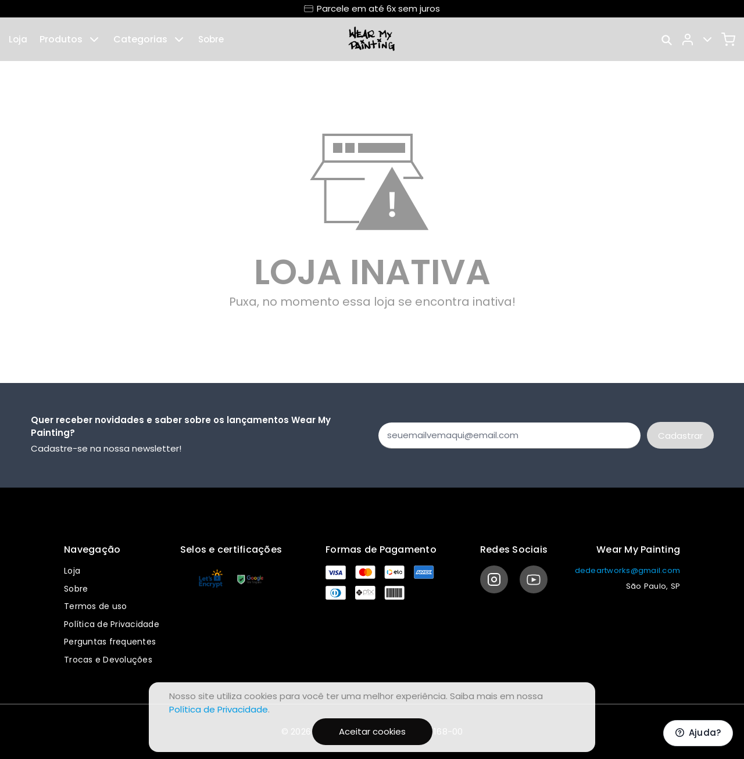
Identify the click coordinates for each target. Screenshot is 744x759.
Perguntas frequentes (110, 641)
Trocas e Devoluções (108, 659)
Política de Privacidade (111, 624)
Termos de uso (95, 606)
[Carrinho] (728, 39)
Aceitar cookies (372, 731)
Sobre (211, 39)
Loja (18, 39)
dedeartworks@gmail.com (628, 570)
